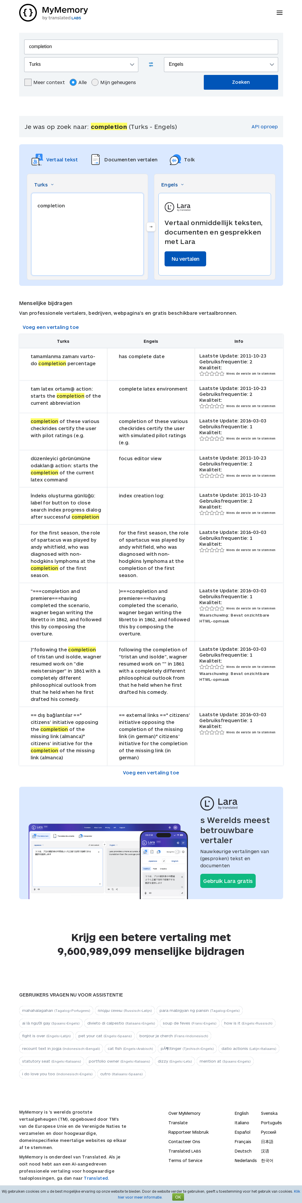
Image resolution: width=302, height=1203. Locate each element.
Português (271, 1122)
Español (242, 1132)
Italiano (242, 1122)
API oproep (265, 126)
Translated (184, 1150)
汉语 (265, 1150)
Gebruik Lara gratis (228, 881)
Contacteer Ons (184, 1141)
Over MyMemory (184, 1113)
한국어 (267, 1160)
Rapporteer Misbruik (188, 1132)
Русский (268, 1132)
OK (178, 1196)
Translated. (96, 1178)
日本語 (267, 1141)
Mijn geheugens (113, 82)
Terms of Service (185, 1160)
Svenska (269, 1113)
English (242, 1113)
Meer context (44, 82)
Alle (78, 82)
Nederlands (246, 1160)
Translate (178, 1122)
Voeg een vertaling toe (51, 327)
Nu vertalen (185, 258)
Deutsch (243, 1150)
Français (243, 1141)
